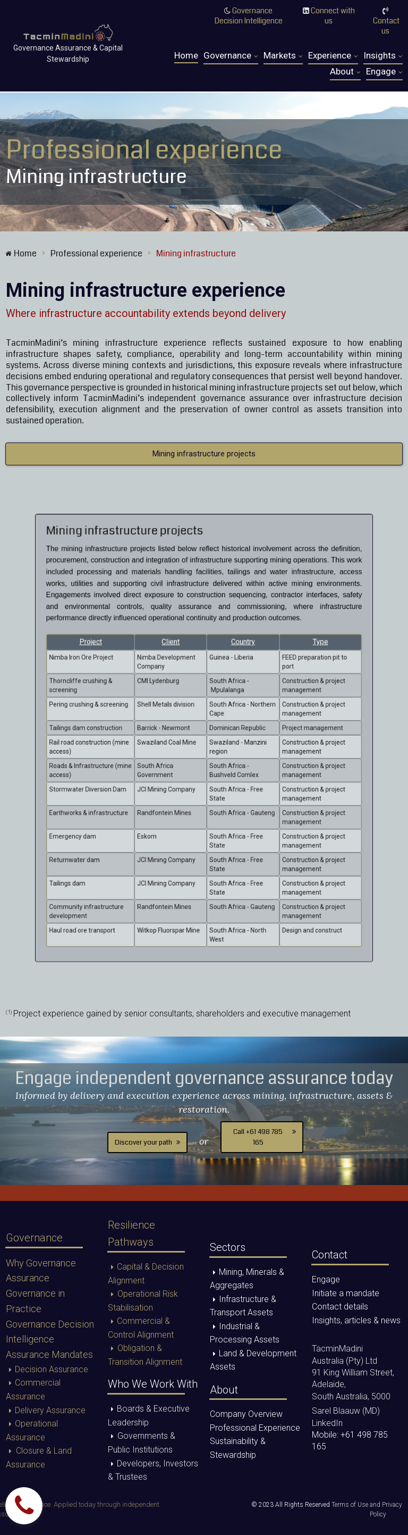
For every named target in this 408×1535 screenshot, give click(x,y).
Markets (283, 56)
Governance (230, 56)
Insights (383, 56)
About (345, 72)
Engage (384, 72)
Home (186, 55)
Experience (333, 56)
